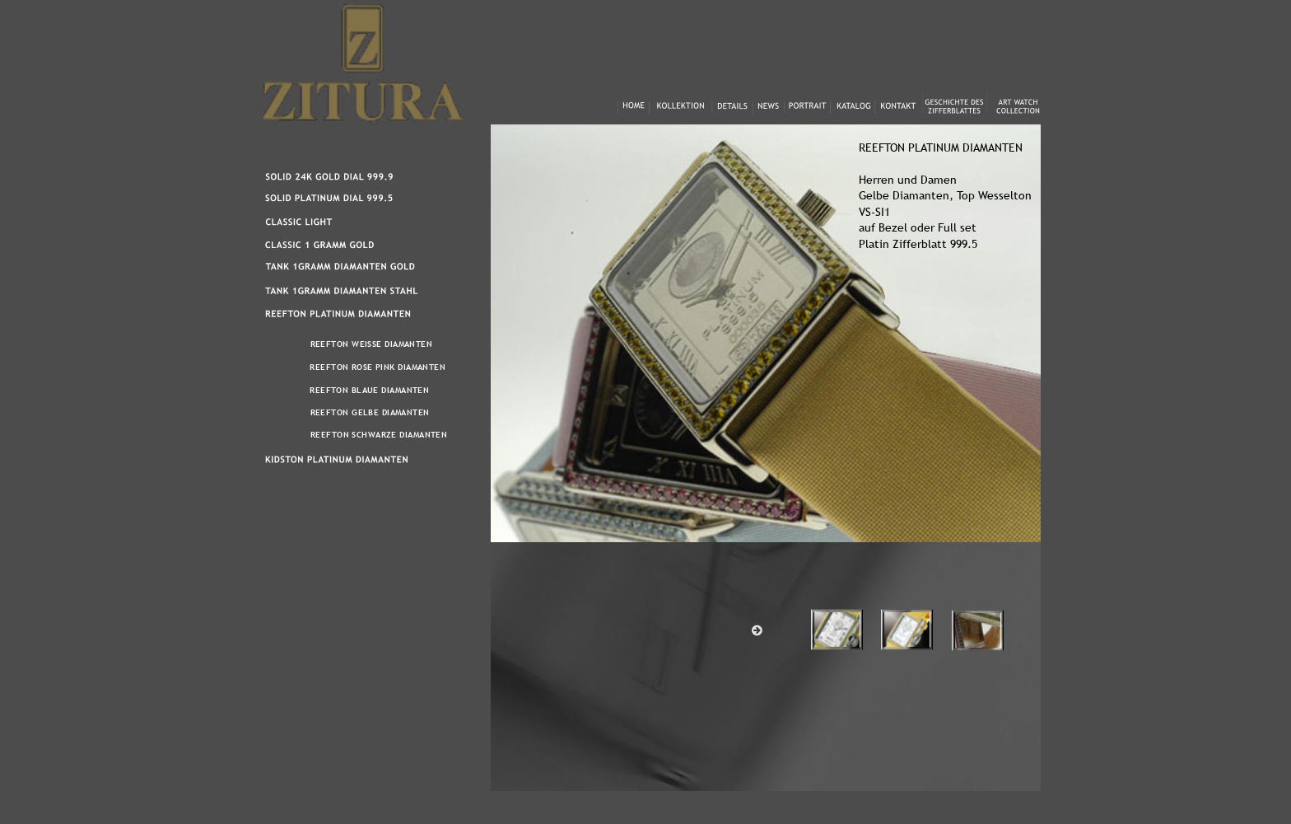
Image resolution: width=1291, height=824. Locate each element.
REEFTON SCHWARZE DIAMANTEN (378, 434)
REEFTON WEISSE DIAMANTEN (371, 344)
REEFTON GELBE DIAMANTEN (370, 412)
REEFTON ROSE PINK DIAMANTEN (377, 367)
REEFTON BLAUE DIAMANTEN (369, 390)
